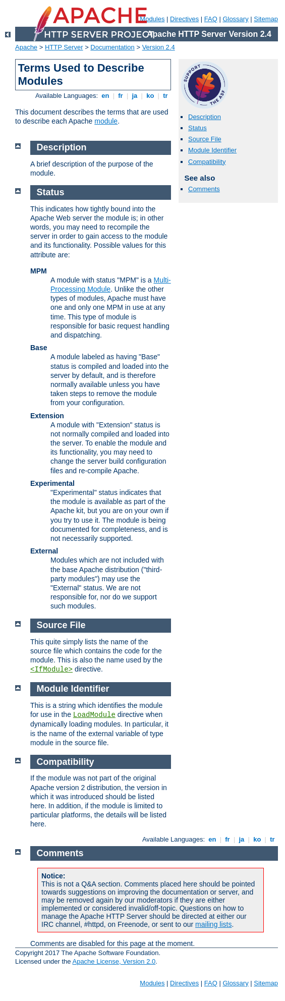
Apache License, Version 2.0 (113, 961)
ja (134, 95)
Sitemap (266, 19)
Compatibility (206, 161)
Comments (204, 189)
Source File (204, 139)
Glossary (235, 19)
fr (121, 95)
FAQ (210, 19)
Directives (184, 19)
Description (204, 117)
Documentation (112, 47)
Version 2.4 (158, 47)
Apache (26, 47)
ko (150, 95)
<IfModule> (51, 669)
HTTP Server (64, 47)
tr (165, 95)
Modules (152, 983)
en (105, 95)
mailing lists (213, 924)
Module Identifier (212, 150)
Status (197, 128)
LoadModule (94, 715)
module (106, 121)
